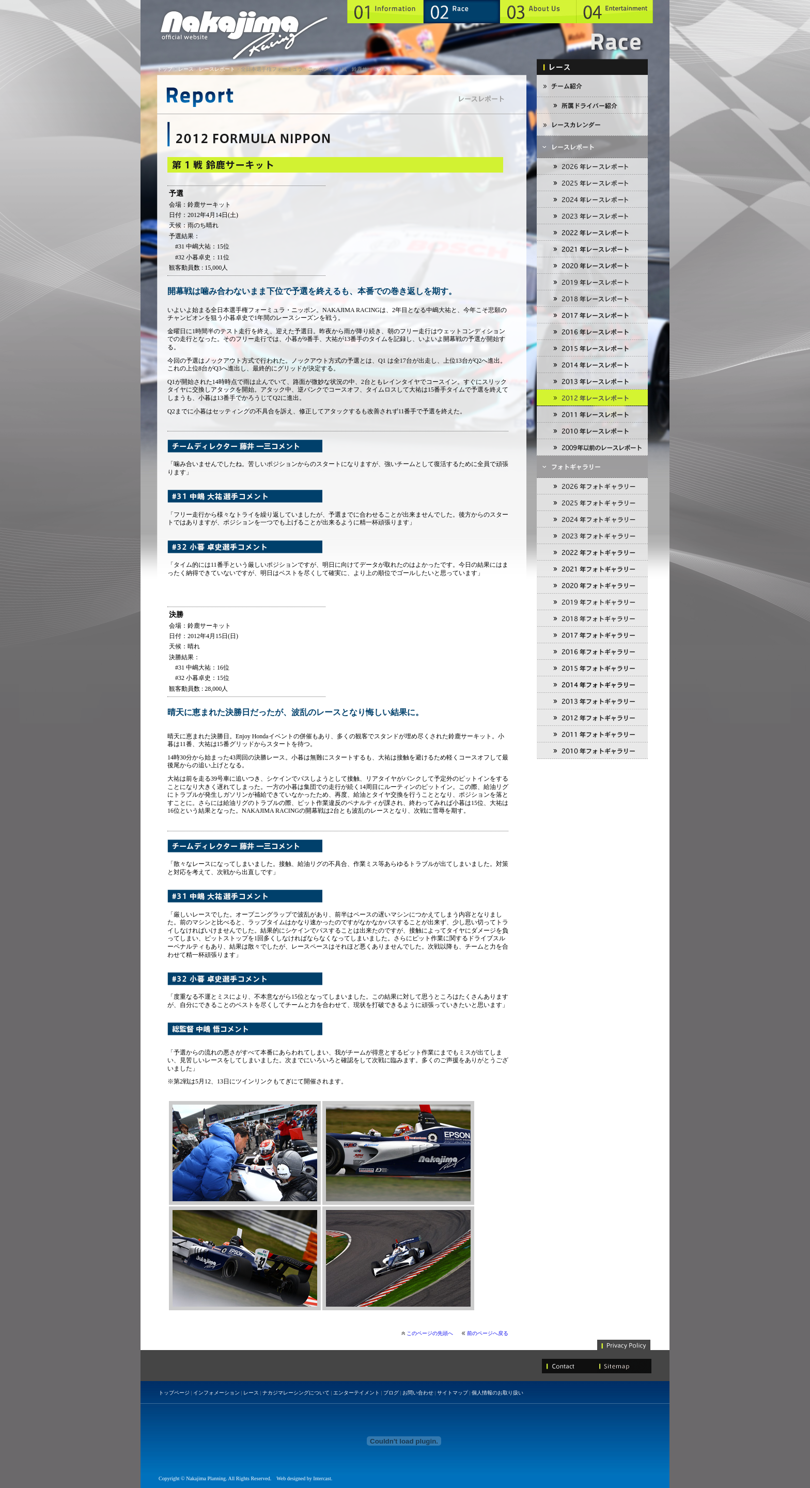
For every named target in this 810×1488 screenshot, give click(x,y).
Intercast (322, 1478)
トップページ (174, 1393)
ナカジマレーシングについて (296, 1393)
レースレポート (217, 69)
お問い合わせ (417, 1393)
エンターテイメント (356, 1393)
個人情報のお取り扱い (497, 1393)
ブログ (391, 1393)
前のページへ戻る (487, 1333)
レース (186, 69)
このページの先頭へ (430, 1333)
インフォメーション (216, 1393)
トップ (165, 69)
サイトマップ (452, 1393)
